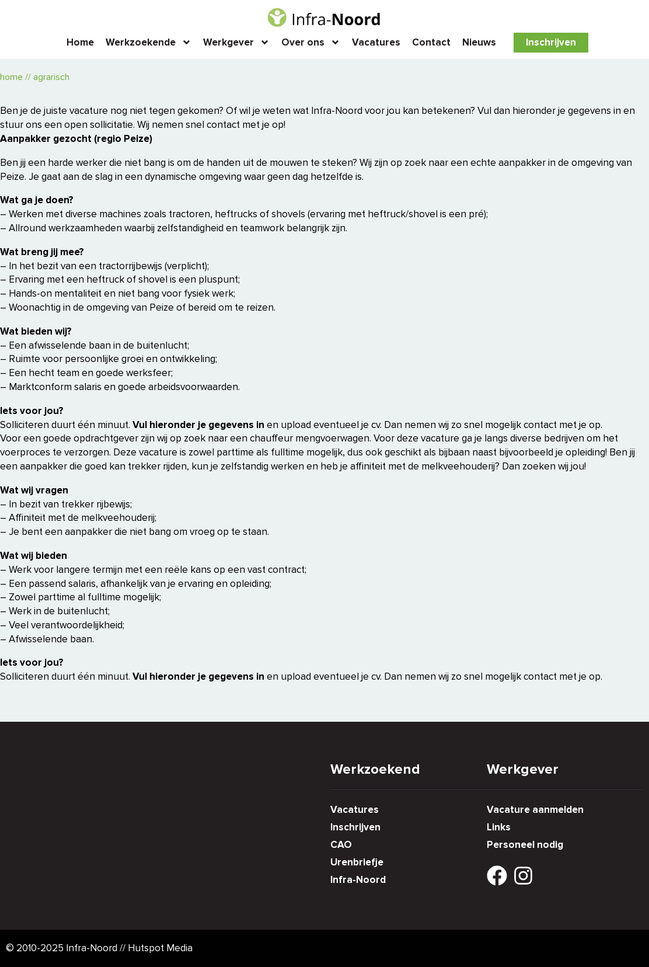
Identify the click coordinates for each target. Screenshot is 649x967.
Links (499, 827)
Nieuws (479, 42)
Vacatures (376, 42)
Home (80, 42)
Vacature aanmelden (535, 809)
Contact (431, 42)
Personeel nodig (525, 845)
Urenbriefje (356, 862)
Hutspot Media (160, 948)
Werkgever (236, 42)
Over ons (310, 42)
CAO (341, 845)
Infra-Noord (358, 880)
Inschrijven (551, 42)
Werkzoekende (148, 42)
